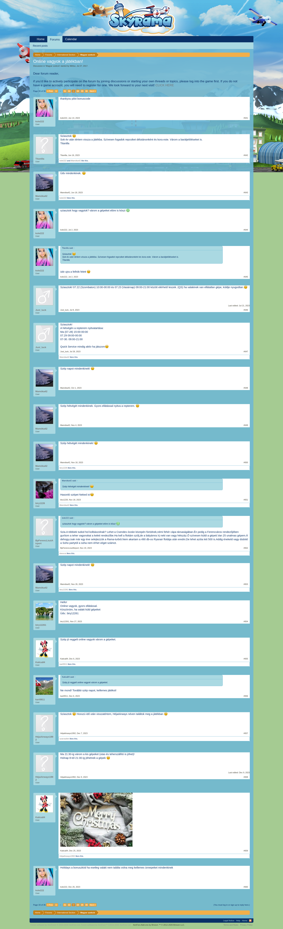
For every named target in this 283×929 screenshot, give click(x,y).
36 (86, 91)
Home (41, 39)
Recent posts (40, 45)
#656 (246, 696)
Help (238, 920)
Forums (55, 39)
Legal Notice (228, 920)
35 (82, 91)
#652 (246, 548)
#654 (246, 621)
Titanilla (39, 158)
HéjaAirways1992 (44, 738)
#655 (246, 659)
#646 (246, 310)
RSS (250, 920)
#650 (246, 462)
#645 (246, 277)
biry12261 (64, 589)
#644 (246, 230)
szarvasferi (64, 739)
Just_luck (40, 310)
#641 (246, 118)
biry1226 (63, 468)
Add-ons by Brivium (159, 925)
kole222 (39, 121)
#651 (246, 500)
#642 (246, 155)
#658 (246, 777)
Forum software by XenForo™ (106, 925)
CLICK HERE (164, 85)
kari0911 (63, 664)
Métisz (73, 66)
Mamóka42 (76, 161)
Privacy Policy (246, 925)
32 (69, 91)
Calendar (71, 39)
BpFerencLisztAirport (44, 542)
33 (73, 91)
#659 (246, 851)
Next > (93, 91)
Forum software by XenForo (55, 925)
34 (78, 91)
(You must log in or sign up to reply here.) (232, 905)
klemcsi (63, 553)
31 (65, 91)
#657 (246, 733)
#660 (246, 887)
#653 (246, 584)
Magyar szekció (53, 66)
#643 (246, 192)
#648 (246, 388)
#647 (246, 351)
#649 (246, 425)
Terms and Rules (230, 925)
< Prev (50, 91)
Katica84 (40, 662)
